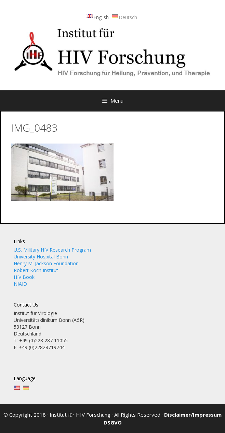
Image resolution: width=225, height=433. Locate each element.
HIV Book (24, 277)
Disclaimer (177, 414)
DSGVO (113, 422)
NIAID (20, 284)
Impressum (207, 414)
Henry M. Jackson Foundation (46, 263)
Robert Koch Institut (36, 270)
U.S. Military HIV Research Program (52, 250)
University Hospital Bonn (41, 256)
